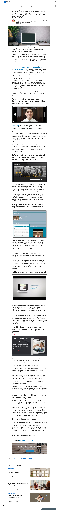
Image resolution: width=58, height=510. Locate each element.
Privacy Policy (23, 505)
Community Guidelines (53, 505)
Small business (11, 468)
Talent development (17, 5)
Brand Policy (40, 505)
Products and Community (50, 5)
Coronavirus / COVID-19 (15, 458)
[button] (41, 20)
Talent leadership (27, 5)
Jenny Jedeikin (18, 19)
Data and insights (38, 5)
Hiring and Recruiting (5, 5)
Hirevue (29, 67)
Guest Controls (45, 505)
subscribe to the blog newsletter (24, 437)
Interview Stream (37, 67)
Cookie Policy (29, 505)
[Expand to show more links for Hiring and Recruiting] (9, 6)
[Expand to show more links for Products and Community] (55, 6)
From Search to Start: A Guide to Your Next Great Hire (17, 471)
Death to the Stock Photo (26, 440)
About (8, 505)
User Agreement (18, 505)
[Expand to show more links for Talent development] (21, 6)
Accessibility (12, 505)
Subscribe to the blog (52, 1)
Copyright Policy (35, 505)
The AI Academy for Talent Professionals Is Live (15, 496)
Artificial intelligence (12, 493)
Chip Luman (15, 125)
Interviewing (14, 8)
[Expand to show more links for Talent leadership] (31, 6)
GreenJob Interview (20, 69)
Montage (24, 67)
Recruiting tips (24, 458)
